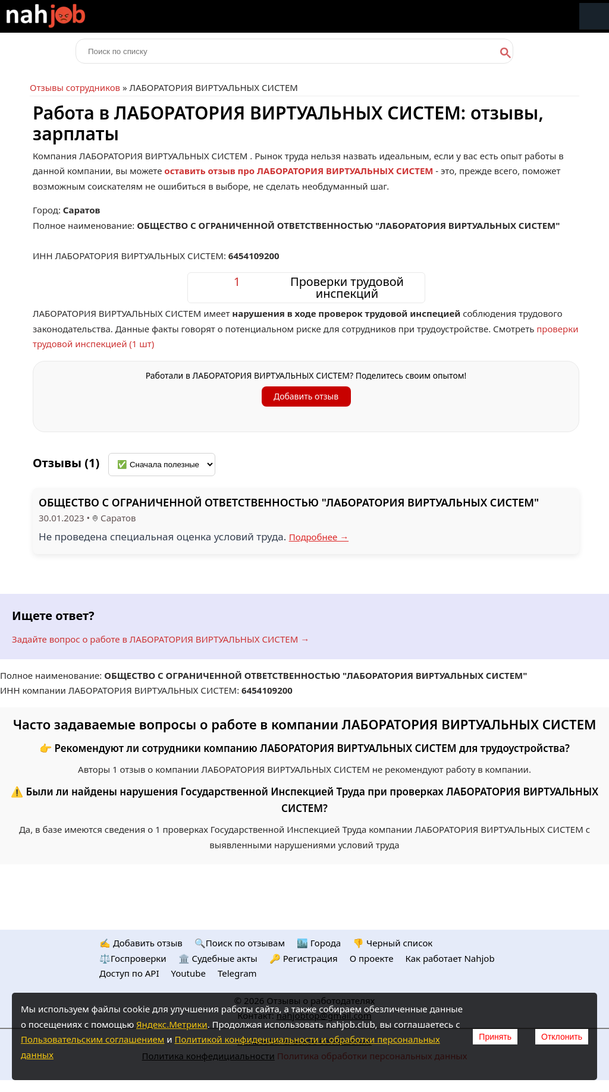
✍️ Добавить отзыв (141, 943)
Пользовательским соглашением (92, 1039)
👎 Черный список (392, 943)
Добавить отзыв (306, 396)
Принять (495, 1036)
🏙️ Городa (319, 943)
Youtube (188, 973)
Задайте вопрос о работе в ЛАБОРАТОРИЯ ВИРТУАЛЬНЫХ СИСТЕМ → (160, 639)
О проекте (372, 958)
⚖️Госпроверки (133, 958)
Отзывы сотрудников (75, 87)
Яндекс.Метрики (172, 1024)
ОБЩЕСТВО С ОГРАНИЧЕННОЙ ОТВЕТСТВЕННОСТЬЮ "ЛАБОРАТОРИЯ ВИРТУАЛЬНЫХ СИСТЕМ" (289, 502)
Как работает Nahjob (449, 958)
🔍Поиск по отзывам (239, 943)
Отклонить (561, 1036)
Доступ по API (129, 973)
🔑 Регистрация (303, 958)
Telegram (237, 973)
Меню (594, 16)
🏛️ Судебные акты (218, 958)
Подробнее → (319, 537)
